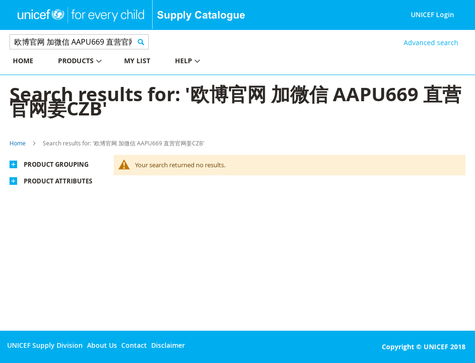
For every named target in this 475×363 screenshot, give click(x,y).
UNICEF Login (432, 14)
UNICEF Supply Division (45, 345)
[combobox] (79, 41)
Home (18, 143)
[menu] (119, 62)
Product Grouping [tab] (56, 164)
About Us (102, 345)
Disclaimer (168, 345)
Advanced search (431, 42)
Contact (134, 345)
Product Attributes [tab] (58, 181)
